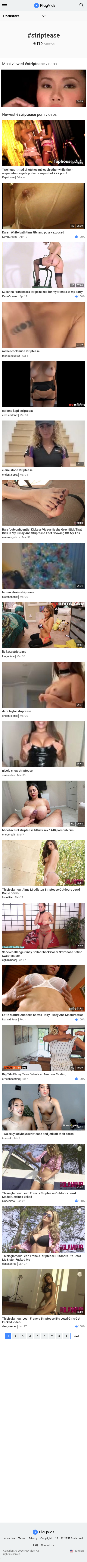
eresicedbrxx (10, 415)
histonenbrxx (10, 596)
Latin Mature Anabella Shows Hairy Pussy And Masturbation (43, 1015)
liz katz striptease (14, 651)
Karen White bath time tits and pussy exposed (33, 232)
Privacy (33, 1538)
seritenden (8, 775)
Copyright (46, 1538)
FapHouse (8, 177)
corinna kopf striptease (18, 410)
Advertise (9, 1538)
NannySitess (10, 1019)
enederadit (8, 834)
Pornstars (11, 16)
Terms (21, 1538)
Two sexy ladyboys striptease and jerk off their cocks (38, 1134)
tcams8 (6, 1138)
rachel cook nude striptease (21, 351)
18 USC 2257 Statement (69, 1538)
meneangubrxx (11, 355)
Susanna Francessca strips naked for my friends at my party (42, 291)
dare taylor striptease (16, 711)
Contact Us (47, 1545)
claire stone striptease (17, 470)
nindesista (8, 1201)
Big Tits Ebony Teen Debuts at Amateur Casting (34, 1074)
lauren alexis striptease (18, 592)
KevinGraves (9, 236)
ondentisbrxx (10, 474)
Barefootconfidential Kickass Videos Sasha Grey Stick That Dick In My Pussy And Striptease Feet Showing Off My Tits (42, 531)
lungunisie (8, 656)
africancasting (11, 1078)
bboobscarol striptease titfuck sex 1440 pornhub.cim (38, 830)
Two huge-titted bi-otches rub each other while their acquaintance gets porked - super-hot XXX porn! (37, 171)
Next (76, 1336)
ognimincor (9, 959)
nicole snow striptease (17, 770)
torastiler (7, 897)
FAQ (35, 1545)
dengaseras (9, 1263)
